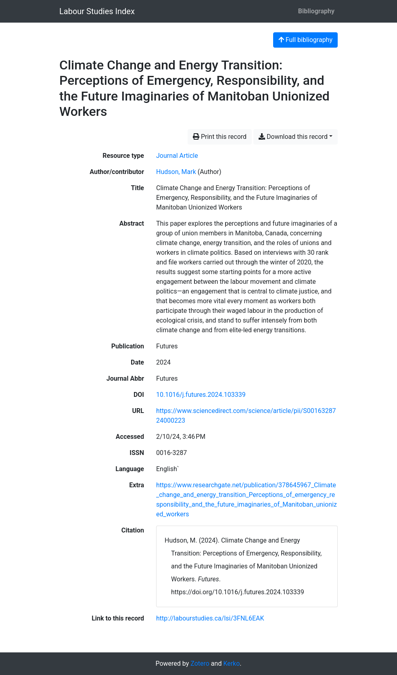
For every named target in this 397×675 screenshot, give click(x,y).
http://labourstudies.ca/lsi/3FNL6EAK (210, 618)
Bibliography (316, 11)
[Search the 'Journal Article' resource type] (177, 155)
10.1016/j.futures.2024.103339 (201, 394)
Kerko (231, 663)
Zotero (199, 663)
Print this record (220, 136)
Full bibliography (305, 40)
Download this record (293, 136)
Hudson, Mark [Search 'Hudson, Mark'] (176, 172)
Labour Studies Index (97, 11)
